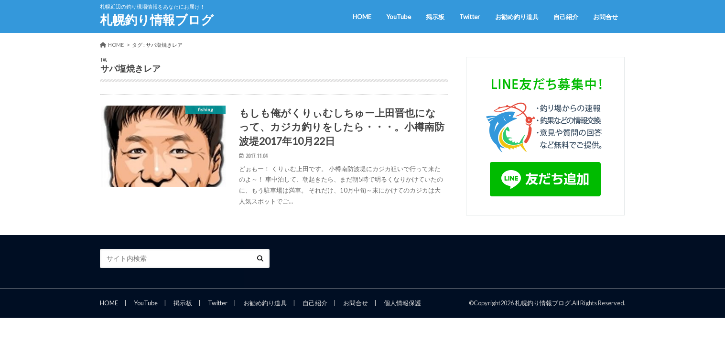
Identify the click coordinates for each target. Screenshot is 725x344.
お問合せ (605, 17)
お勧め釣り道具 (517, 17)
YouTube (398, 17)
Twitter (469, 17)
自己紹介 (565, 17)
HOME (362, 17)
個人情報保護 (402, 303)
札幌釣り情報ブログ (157, 19)
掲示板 (435, 17)
